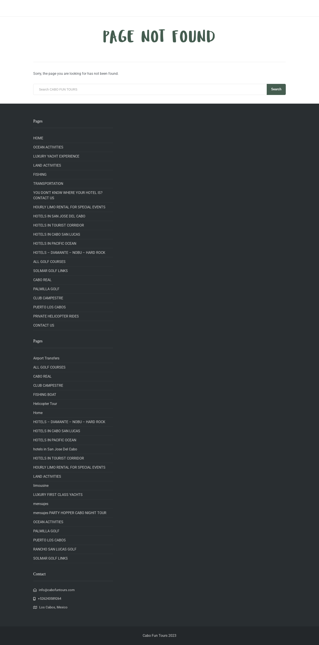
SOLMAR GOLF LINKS (50, 271)
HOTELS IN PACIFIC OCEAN (54, 243)
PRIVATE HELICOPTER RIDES (56, 316)
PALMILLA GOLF (46, 289)
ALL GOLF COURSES (49, 262)
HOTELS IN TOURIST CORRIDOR (58, 225)
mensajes (40, 504)
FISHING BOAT (44, 395)
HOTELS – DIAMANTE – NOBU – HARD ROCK (69, 253)
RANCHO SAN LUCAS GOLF (54, 549)
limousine (41, 485)
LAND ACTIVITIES (47, 165)
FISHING (40, 174)
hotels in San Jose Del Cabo (55, 449)
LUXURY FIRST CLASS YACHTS (58, 495)
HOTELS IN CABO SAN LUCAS (56, 234)
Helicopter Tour (45, 404)
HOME (38, 138)
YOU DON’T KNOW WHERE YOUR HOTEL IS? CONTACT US (68, 195)
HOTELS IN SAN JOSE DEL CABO (59, 216)
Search (276, 89)
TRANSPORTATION (48, 183)
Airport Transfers (46, 358)
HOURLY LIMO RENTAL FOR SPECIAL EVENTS (69, 207)
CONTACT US (43, 325)
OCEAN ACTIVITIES (48, 147)
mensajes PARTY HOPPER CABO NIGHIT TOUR (69, 513)
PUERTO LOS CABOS (49, 307)
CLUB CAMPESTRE (48, 298)
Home (38, 413)
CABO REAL (42, 280)
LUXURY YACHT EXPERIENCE (56, 156)
